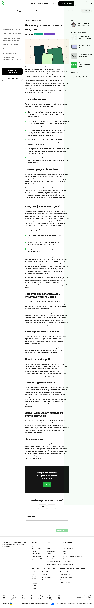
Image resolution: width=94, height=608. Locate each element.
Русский (34, 588)
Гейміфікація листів (71, 11)
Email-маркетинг (49, 11)
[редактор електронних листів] (3, 3)
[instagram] (31, 597)
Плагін (48, 548)
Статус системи (64, 579)
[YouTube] (49, 597)
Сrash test (86, 11)
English (33, 572)
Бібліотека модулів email (53, 561)
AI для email (50, 559)
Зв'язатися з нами (43, 3)
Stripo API (44, 574)
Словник (65, 553)
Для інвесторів (36, 553)
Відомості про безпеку (66, 577)
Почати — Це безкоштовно (12, 71)
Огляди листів (66, 559)
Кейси (60, 11)
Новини (34, 551)
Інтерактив (10, 11)
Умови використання (65, 574)
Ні (51, 507)
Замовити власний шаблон (54, 564)
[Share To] (87, 76)
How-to (38, 11)
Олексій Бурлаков (83, 23)
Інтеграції (49, 553)
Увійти (54, 3)
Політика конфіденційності (67, 572)
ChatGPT (39, 34)
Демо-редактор (51, 546)
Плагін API (45, 572)
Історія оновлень (47, 577)
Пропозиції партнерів (68, 564)
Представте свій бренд (38, 559)
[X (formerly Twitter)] (76, 76)
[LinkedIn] (79, 76)
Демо (81, 3)
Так (42, 507)
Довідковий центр (68, 548)
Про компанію (35, 546)
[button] (52, 604)
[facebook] (72, 76)
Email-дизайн (29, 11)
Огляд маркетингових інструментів (72, 556)
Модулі (19, 11)
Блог (64, 546)
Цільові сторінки (51, 556)
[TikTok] (40, 597)
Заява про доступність (66, 582)
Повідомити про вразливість (50, 579)
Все (3, 11)
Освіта (64, 551)
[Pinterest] (83, 76)
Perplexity (49, 34)
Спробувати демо (12, 78)
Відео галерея (67, 561)
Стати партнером (36, 556)
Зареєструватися (66, 3)
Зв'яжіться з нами (36, 548)
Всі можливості (51, 551)
